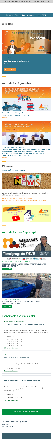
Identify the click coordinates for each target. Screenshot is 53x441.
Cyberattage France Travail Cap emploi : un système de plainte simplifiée (24, 200)
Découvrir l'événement (11, 348)
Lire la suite (5, 117)
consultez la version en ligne (41, 1)
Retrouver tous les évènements (26, 412)
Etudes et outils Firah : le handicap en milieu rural (17, 199)
